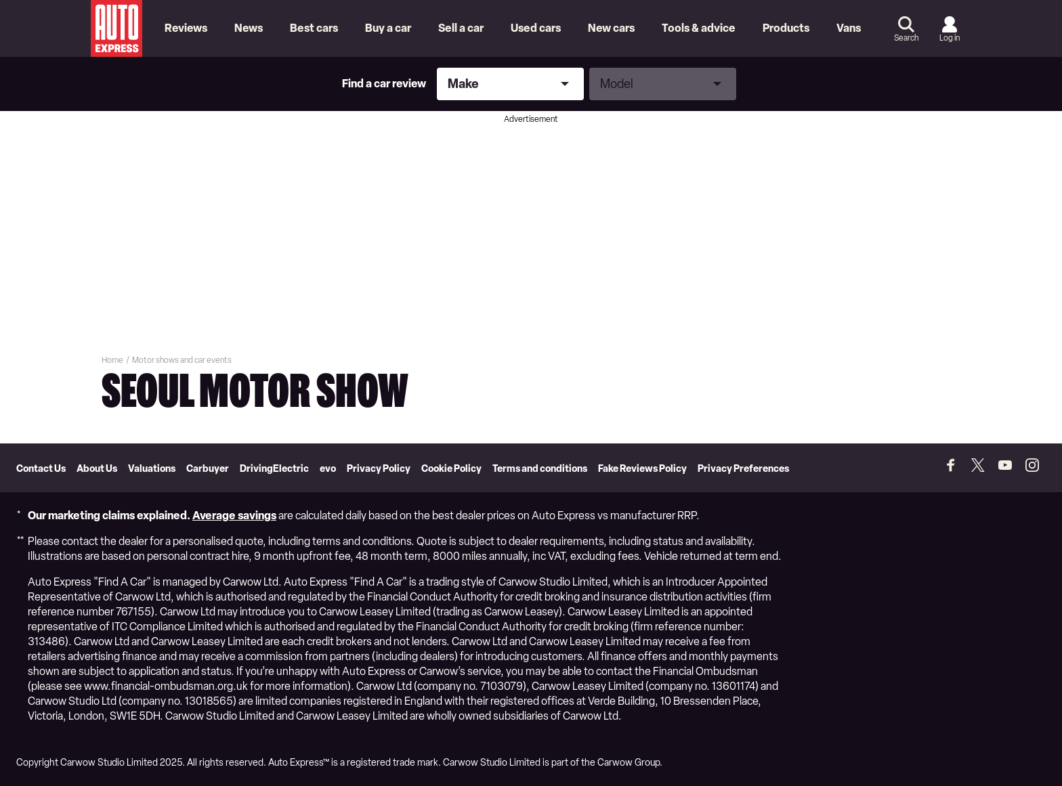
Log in (949, 38)
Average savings (234, 515)
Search (906, 38)
